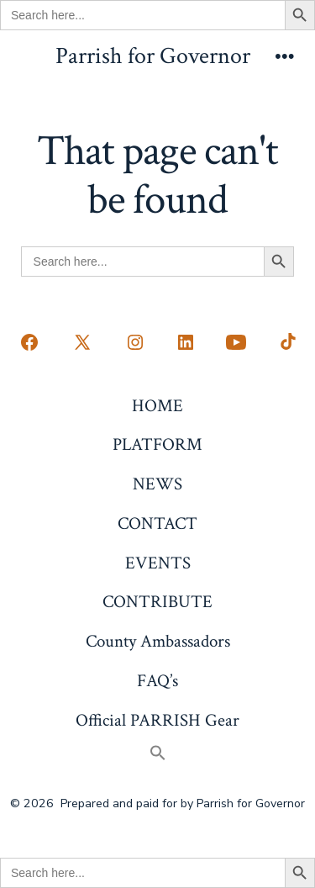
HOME (157, 405)
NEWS (157, 484)
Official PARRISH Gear (157, 720)
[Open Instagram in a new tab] (135, 342)
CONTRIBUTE (157, 601)
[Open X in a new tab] (82, 342)
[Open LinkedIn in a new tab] (185, 342)
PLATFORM (157, 444)
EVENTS (158, 563)
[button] (157, 754)
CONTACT (157, 523)
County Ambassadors (158, 641)
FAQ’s (157, 680)
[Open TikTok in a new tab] (286, 342)
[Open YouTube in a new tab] (236, 342)
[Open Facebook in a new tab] (29, 342)
